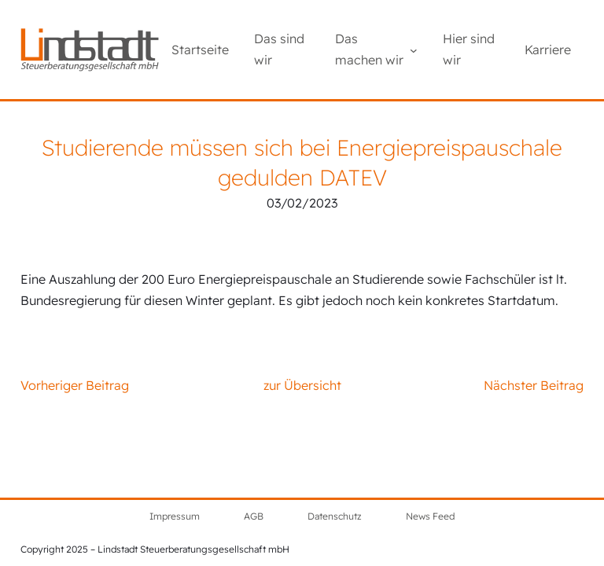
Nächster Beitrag (534, 385)
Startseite (200, 49)
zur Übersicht (302, 385)
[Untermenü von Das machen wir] (414, 49)
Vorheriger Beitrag (74, 385)
